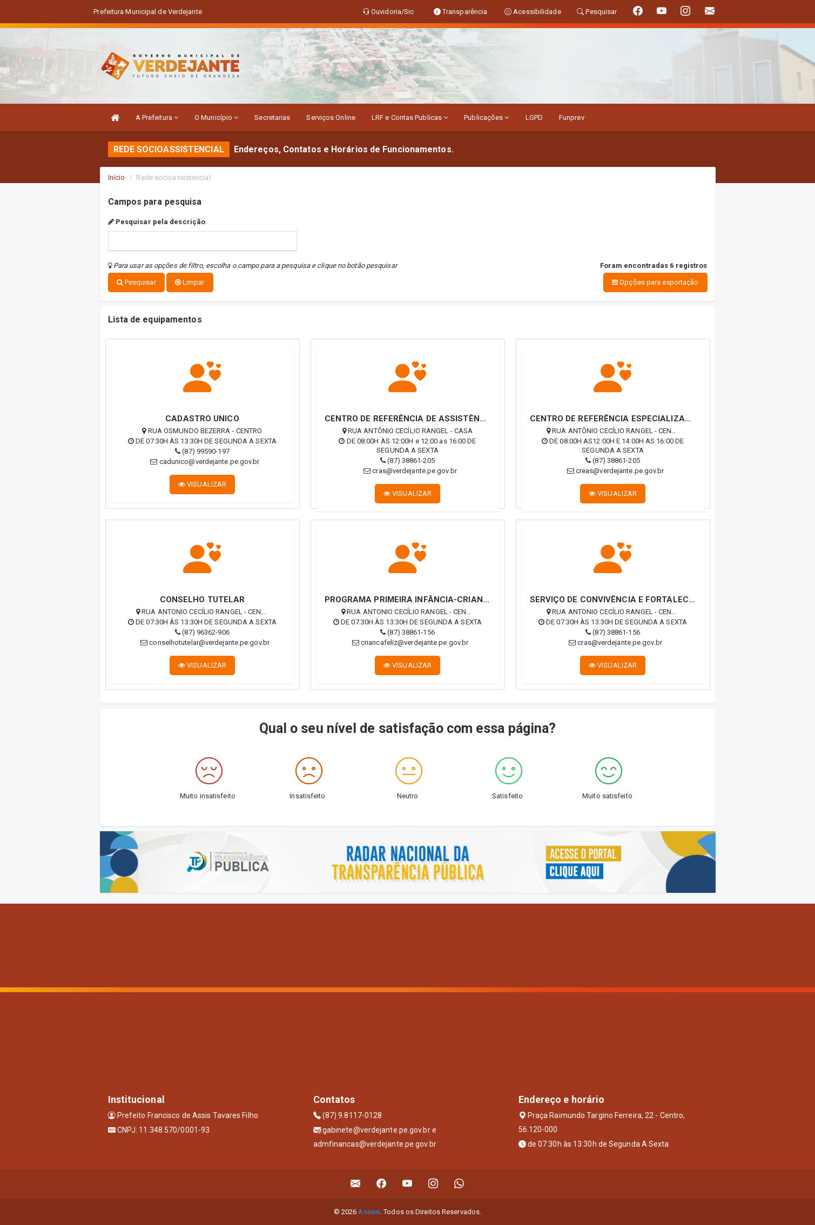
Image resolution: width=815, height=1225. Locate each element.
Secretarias (272, 117)
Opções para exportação (655, 282)
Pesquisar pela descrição (157, 222)
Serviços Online (330, 117)
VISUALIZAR (202, 484)
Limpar (190, 282)
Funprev (571, 117)
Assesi (369, 1211)
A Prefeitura (157, 117)
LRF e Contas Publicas (410, 117)
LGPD (534, 117)
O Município (216, 117)
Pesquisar (136, 282)
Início (116, 177)
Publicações (486, 117)
